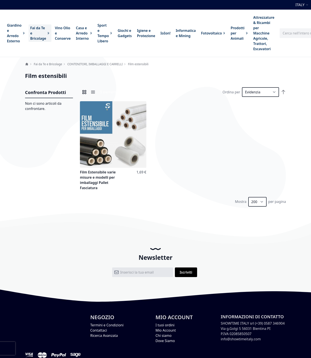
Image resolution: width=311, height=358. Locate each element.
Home (27, 64)
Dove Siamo (165, 340)
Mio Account (166, 330)
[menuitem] (16, 33)
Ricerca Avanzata (104, 335)
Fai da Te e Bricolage (48, 64)
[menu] (140, 33)
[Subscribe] (186, 272)
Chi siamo (164, 335)
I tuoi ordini (165, 325)
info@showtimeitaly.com (241, 339)
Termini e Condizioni (107, 325)
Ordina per (231, 92)
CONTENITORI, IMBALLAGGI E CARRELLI (95, 64)
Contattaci (98, 330)
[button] (302, 4)
